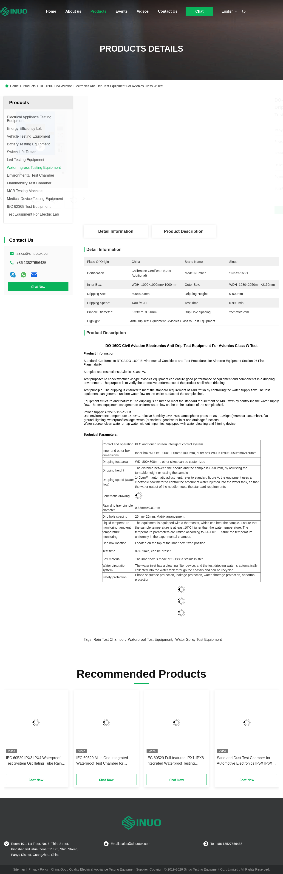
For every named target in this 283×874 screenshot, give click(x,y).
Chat (199, 11)
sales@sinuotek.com (34, 253)
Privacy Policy (38, 869)
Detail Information (115, 231)
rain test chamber (109, 639)
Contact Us (167, 11)
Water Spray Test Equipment (198, 639)
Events (121, 11)
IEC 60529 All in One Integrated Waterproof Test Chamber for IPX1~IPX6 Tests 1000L (102, 761)
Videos (143, 11)
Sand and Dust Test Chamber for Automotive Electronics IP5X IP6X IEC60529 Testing (244, 761)
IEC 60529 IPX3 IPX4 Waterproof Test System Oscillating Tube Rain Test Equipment (34, 761)
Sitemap (19, 869)
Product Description (184, 231)
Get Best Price (206, 210)
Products (98, 11)
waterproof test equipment (150, 639)
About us (73, 11)
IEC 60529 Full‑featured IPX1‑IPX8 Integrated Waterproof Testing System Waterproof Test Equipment (175, 761)
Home (51, 11)
